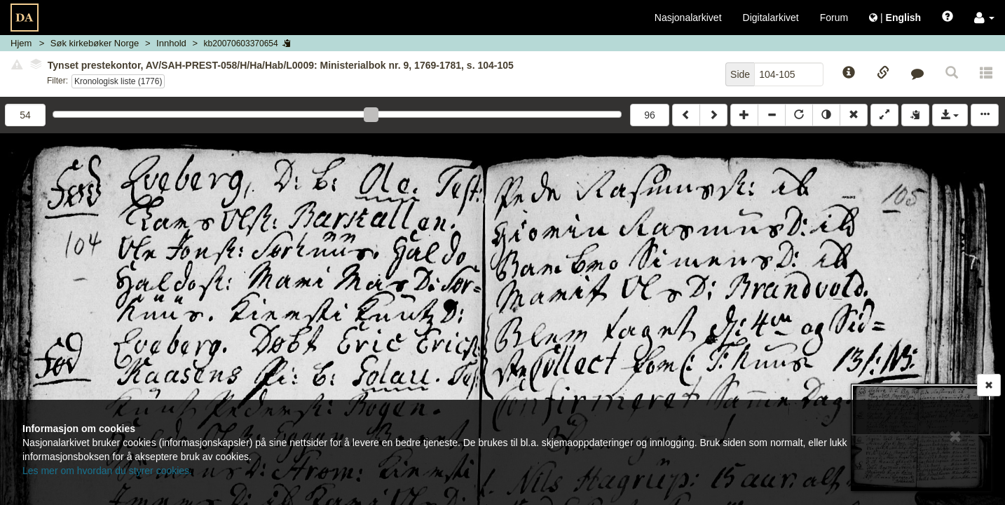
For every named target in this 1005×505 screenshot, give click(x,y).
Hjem (21, 43)
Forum (834, 17)
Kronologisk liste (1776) (118, 81)
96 (649, 115)
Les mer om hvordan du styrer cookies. (107, 470)
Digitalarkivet (771, 17)
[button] (984, 17)
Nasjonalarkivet (688, 17)
